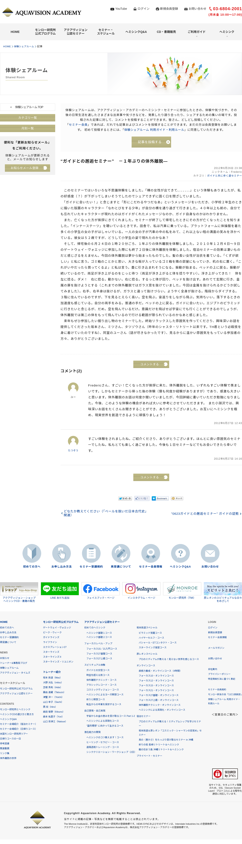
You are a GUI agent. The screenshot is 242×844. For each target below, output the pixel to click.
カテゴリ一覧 (27, 118)
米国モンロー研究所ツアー (14, 734)
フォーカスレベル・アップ (98, 643)
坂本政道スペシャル (146, 627)
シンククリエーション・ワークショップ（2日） (111, 752)
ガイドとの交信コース (98, 670)
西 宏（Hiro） (50, 707)
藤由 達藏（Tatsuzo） (54, 692)
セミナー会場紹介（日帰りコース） (18, 729)
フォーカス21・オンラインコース (156, 690)
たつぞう (73, 450)
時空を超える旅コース (98, 675)
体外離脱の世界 (8, 758)
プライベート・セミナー (149, 756)
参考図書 (4, 743)
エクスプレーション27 (55, 647)
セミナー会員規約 (217, 689)
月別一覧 (27, 128)
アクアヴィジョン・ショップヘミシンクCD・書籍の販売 (19, 592)
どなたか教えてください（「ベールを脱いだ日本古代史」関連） (106, 513)
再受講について (121, 567)
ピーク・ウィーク (52, 632)
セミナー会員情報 (151, 567)
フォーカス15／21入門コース (101, 649)
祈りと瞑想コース (95, 699)
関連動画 (4, 748)
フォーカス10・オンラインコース (156, 676)
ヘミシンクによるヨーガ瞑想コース (105, 694)
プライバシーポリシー (219, 674)
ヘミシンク (226, 31)
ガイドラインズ (51, 637)
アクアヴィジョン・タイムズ (15, 673)
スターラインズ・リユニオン (58, 662)
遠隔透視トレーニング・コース (102, 747)
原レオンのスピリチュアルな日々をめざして (223, 592)
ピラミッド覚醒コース (150, 633)
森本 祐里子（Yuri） (53, 717)
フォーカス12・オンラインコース (156, 680)
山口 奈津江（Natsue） (55, 721)
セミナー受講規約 (91, 567)
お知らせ (4, 658)
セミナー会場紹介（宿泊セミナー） (18, 724)
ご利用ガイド (196, 31)
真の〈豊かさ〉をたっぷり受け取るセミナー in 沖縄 (166, 740)
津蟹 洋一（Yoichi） (53, 697)
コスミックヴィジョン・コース (102, 690)
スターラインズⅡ (52, 657)
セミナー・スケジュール (106, 31)
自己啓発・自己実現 (94, 711)
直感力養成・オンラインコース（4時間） (160, 671)
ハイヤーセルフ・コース (151, 638)
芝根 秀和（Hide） (53, 687)
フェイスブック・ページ (101, 591)
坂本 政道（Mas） (52, 678)
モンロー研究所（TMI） (182, 591)
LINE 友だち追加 (60, 591)
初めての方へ (32, 567)
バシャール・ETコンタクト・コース (158, 643)
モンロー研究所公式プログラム (45, 31)
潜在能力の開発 (92, 732)
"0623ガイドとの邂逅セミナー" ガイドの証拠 (204, 514)
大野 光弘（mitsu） (53, 682)
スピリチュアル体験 (94, 665)
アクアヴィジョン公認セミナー (75, 31)
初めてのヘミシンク (94, 627)
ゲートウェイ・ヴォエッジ (57, 627)
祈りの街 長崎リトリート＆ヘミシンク (159, 745)
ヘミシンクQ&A (136, 31)
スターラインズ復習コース (152, 647)
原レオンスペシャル (146, 654)
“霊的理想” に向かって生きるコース (104, 726)
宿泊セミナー (143, 716)
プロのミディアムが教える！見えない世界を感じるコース (169, 659)
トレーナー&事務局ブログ (13, 663)
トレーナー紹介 (52, 672)
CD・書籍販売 (166, 31)
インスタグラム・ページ (141, 591)
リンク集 (4, 753)
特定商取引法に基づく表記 (222, 679)
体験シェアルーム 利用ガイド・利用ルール (154, 129)
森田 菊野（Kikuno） (54, 712)
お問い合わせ (197, 8)
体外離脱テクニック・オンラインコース (159, 705)
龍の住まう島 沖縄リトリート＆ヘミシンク (161, 749)
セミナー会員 (78, 124)
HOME (15, 31)
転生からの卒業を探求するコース (103, 704)
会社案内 (212, 669)
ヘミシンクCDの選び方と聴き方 (17, 714)
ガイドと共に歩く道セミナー (224, 176)
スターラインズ (51, 652)
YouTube (121, 8)
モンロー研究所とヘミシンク (15, 709)
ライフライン (50, 642)
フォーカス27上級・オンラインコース (159, 700)
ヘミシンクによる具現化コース (102, 721)
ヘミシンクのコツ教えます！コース (105, 737)
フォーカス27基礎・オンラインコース (159, 695)
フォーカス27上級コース (99, 658)
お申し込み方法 (61, 567)
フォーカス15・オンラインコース (156, 685)
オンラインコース (145, 665)
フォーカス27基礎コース (99, 654)
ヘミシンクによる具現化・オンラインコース (162, 710)
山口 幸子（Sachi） (53, 702)
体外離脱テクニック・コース (101, 680)
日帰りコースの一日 (10, 739)
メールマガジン (216, 648)
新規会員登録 (169, 8)
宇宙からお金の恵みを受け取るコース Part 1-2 (110, 716)
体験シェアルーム (26, 46)
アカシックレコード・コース (101, 685)
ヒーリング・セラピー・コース (102, 742)
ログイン (143, 8)
